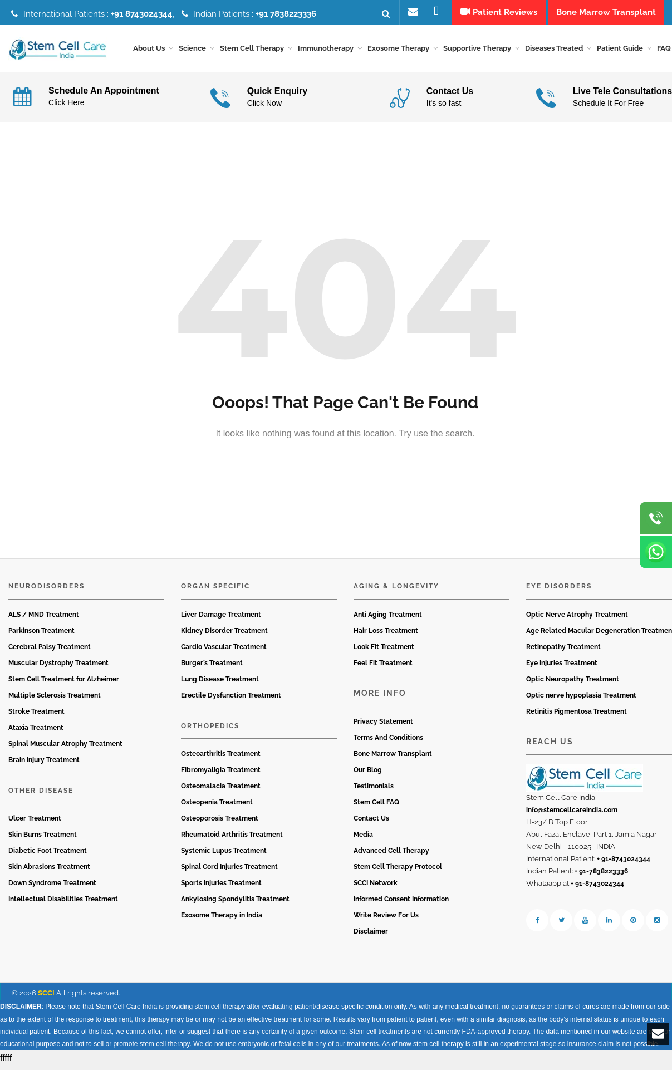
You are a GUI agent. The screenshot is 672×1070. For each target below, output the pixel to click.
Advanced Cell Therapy (391, 854)
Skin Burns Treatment (42, 838)
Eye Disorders (559, 590)
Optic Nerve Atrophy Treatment (577, 618)
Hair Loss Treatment (386, 634)
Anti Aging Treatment (388, 618)
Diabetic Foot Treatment (47, 854)
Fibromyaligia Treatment (221, 774)
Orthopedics (210, 729)
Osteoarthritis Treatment (221, 758)
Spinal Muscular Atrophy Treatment (65, 747)
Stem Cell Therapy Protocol (398, 871)
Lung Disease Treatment (220, 682)
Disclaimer (371, 935)
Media (363, 838)
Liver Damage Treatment (221, 618)
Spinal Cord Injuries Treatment (229, 871)
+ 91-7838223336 (601, 875)
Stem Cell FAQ (376, 806)
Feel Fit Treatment (383, 666)
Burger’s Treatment (212, 666)
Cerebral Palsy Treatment (49, 650)
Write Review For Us (386, 919)
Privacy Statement (383, 725)
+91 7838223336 (286, 14)
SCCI (46, 997)
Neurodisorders (46, 590)
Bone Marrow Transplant (393, 758)
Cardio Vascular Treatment (224, 650)
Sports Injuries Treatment (221, 887)
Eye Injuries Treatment (561, 666)
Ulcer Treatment (34, 822)
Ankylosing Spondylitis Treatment (235, 903)
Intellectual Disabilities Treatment (63, 903)
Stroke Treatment (36, 715)
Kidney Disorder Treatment (224, 634)
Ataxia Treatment (35, 731)
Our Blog (368, 774)
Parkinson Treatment (41, 634)
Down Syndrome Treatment (52, 887)
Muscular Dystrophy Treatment (58, 666)
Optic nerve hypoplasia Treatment (581, 699)
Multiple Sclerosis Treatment (54, 699)
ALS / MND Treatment (43, 618)
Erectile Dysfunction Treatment (231, 699)
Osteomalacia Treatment (221, 790)
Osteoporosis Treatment (219, 822)
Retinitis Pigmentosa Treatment (576, 715)
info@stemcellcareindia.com (571, 814)
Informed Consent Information (401, 903)
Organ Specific (215, 590)
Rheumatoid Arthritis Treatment (232, 838)
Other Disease (40, 794)
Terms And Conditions (388, 741)
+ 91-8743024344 (623, 863)
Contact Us (371, 822)
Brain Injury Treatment (44, 763)
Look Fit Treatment (384, 650)
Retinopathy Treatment (563, 650)
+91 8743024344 (142, 14)
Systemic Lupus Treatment (224, 854)
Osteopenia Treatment (217, 806)
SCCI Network (376, 887)
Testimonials (374, 790)
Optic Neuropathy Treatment (572, 682)
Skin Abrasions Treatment (49, 871)
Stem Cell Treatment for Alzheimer (63, 682)
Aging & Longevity (396, 590)
